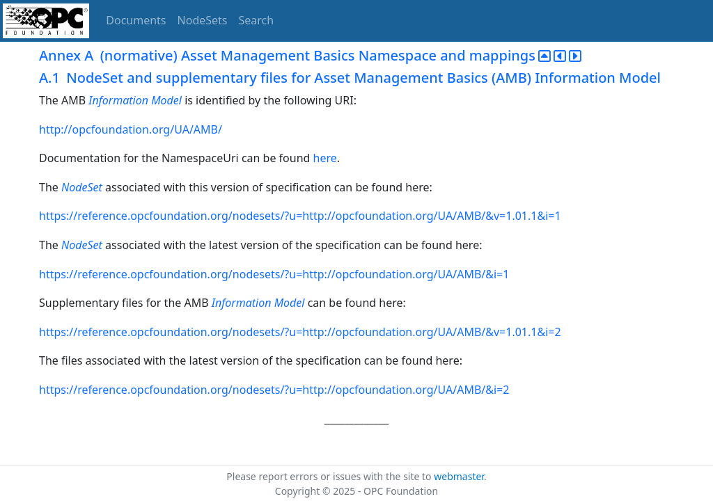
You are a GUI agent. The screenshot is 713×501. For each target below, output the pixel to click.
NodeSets (203, 20)
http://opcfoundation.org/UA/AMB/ (130, 129)
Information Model (135, 100)
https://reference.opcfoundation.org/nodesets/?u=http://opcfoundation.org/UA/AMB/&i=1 (274, 274)
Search (256, 20)
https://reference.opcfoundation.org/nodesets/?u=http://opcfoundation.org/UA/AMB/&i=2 (274, 389)
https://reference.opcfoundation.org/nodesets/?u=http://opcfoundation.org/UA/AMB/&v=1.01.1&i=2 (300, 332)
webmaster (459, 476)
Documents (136, 20)
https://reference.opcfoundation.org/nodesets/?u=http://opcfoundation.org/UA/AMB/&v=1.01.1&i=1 (300, 215)
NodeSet (81, 187)
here (325, 158)
